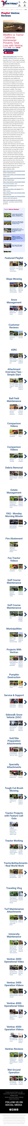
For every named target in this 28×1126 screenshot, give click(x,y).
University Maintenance (14, 935)
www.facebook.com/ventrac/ (14, 200)
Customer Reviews (14, 326)
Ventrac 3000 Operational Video (14, 960)
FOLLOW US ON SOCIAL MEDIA (14, 1103)
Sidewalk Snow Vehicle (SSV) (14, 716)
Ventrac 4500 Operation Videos (14, 1028)
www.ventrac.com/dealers (14, 189)
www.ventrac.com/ (12, 56)
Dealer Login (8, 1097)
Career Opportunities (14, 1099)
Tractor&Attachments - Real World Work (15, 864)
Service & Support (14, 695)
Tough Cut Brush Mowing (14, 789)
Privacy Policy (14, 1093)
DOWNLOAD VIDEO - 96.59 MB (11, 50)
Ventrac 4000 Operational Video (14, 1004)
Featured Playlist (14, 258)
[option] (14, 267)
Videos (7, 9)
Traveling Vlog (14, 888)
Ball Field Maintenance (14, 399)
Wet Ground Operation (14, 1071)
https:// (5, 56)
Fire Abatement (14, 538)
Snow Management (14, 301)
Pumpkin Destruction (14, 676)
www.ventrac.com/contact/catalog (16, 193)
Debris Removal (14, 467)
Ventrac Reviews (14, 1048)
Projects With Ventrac (14, 651)
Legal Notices (6, 1093)
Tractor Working (14, 840)
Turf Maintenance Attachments (14, 910)
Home (2, 9)
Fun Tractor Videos (14, 559)
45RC (14, 349)
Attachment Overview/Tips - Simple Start (14, 372)
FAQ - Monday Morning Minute (14, 515)
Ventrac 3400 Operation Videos (14, 984)
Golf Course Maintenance (14, 581)
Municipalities (14, 628)
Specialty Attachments (14, 766)
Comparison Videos (14, 425)
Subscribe (8, 52)
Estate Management (14, 491)
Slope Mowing (14, 278)
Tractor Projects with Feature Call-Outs (14, 816)
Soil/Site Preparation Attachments (14, 741)
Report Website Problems (17, 1097)
